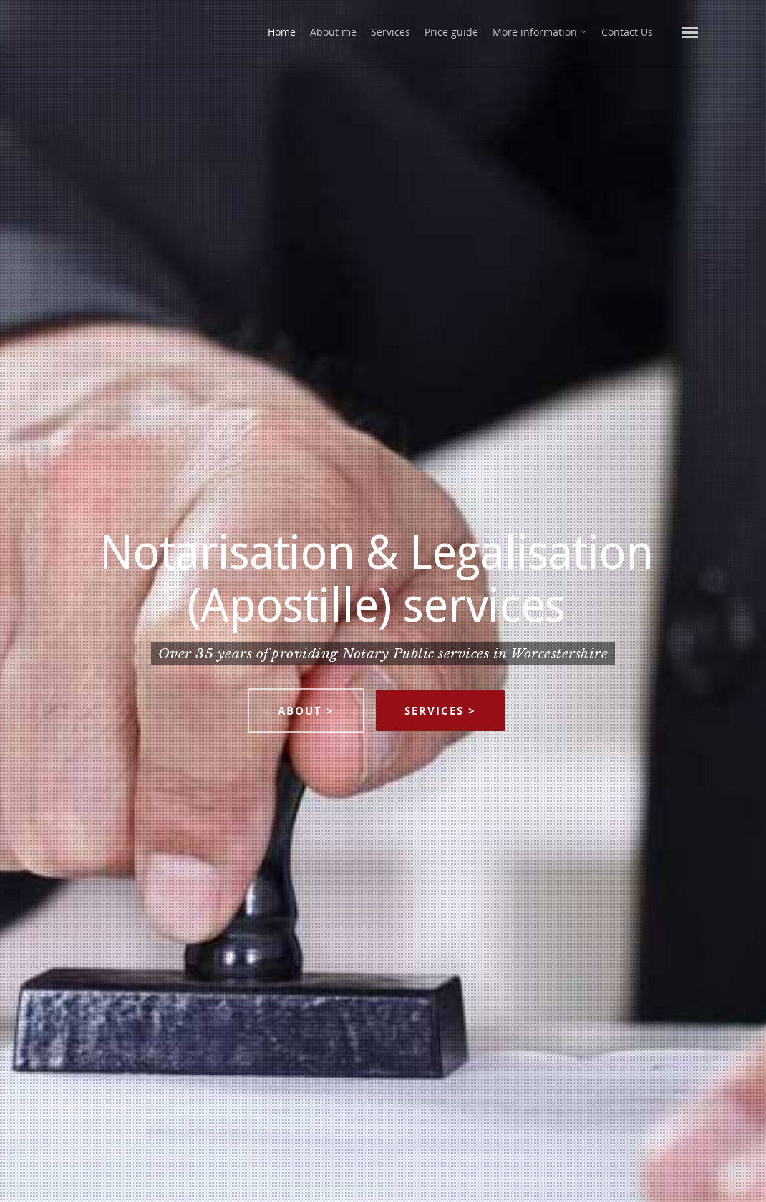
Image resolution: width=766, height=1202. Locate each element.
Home (282, 32)
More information (540, 32)
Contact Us (627, 32)
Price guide (451, 32)
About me (333, 32)
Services (390, 32)
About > (306, 710)
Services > (440, 710)
